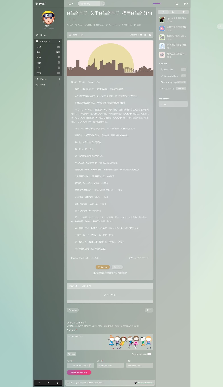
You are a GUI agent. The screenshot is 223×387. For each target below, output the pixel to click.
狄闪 (72, 25)
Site (128, 360)
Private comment (139, 354)
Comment (72, 330)
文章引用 (73, 285)
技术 (48, 73)
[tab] (163, 12)
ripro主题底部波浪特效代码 (180, 53)
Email (100, 360)
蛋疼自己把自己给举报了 (178, 36)
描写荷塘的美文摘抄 (176, 44)
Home (73, 34)
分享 (48, 67)
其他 (48, 57)
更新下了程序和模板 (176, 27)
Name (70, 360)
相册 (48, 62)
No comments (114, 25)
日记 (48, 47)
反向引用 (86, 285)
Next (149, 310)
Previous (73, 310)
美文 (48, 52)
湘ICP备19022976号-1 (95, 382)
